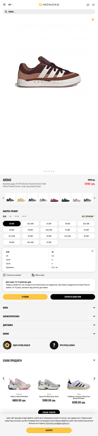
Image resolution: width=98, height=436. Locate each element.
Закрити (49, 430)
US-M (17, 216)
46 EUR (11, 242)
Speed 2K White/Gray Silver (49, 397)
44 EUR (49, 236)
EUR (4, 216)
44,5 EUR (67, 236)
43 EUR (30, 236)
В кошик (25, 296)
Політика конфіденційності (57, 423)
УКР (9, 4)
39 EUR (11, 230)
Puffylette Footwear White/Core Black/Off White (79, 397)
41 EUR (67, 230)
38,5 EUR (86, 223)
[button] (44, 171)
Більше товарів (49, 412)
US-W (24, 216)
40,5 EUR (49, 230)
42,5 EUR (12, 236)
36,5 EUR (30, 223)
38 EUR (67, 223)
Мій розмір (38, 275)
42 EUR (86, 230)
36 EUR (11, 223)
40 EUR (30, 230)
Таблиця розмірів (12, 275)
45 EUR (86, 236)
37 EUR (49, 223)
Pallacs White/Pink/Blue (19, 397)
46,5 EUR (30, 242)
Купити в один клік (73, 296)
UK (10, 216)
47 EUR (49, 242)
